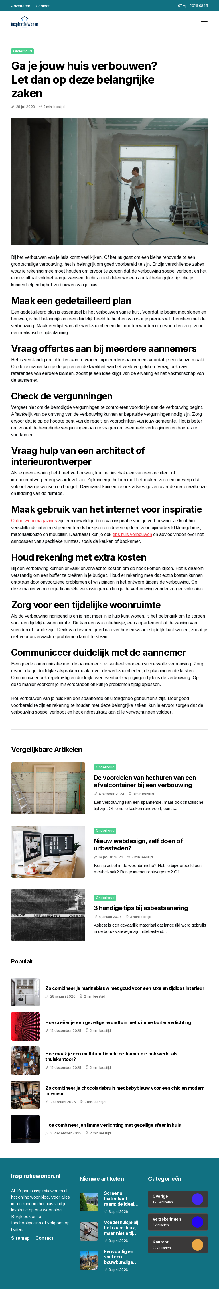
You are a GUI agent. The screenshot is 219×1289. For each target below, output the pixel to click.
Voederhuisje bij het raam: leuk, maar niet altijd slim (121, 1228)
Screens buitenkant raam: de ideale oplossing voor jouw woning (120, 1199)
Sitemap (20, 1238)
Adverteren (20, 5)
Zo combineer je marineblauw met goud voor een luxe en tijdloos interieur (124, 988)
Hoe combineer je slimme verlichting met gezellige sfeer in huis (113, 1125)
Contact (43, 5)
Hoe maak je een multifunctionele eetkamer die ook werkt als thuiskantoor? (111, 1056)
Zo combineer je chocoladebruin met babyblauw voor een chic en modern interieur (125, 1090)
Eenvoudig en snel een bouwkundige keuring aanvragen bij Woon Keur (118, 1257)
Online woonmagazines (34, 520)
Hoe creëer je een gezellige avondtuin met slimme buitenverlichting (118, 1022)
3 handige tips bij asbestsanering (141, 908)
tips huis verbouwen (132, 534)
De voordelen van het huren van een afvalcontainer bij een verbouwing (145, 781)
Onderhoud (22, 51)
